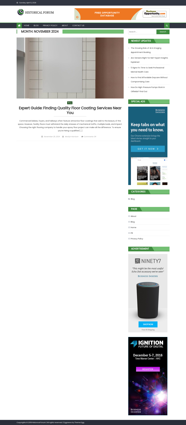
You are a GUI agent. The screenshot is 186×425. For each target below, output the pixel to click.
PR (132, 233)
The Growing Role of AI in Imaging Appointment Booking (146, 50)
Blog (36, 25)
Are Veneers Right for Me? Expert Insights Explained (149, 60)
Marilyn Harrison (71, 136)
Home (26, 25)
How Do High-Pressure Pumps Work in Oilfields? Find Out (148, 89)
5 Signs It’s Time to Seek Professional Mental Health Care (147, 69)
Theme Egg (79, 422)
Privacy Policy (50, 25)
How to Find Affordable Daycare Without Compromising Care (149, 79)
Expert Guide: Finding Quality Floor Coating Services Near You (70, 110)
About (65, 25)
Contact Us (78, 25)
